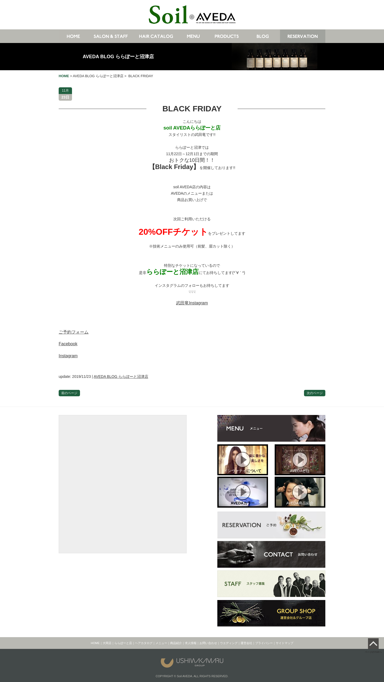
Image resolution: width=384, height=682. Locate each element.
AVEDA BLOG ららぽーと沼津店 (118, 56)
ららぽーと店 (123, 643)
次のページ (315, 393)
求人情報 (191, 643)
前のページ (69, 393)
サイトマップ (284, 643)
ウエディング (229, 643)
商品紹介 (176, 643)
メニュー (161, 643)
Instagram (68, 356)
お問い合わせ (208, 643)
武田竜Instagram (192, 303)
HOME (95, 643)
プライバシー (264, 643)
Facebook (68, 344)
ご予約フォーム (74, 332)
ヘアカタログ (144, 643)
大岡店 (107, 643)
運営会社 (246, 643)
